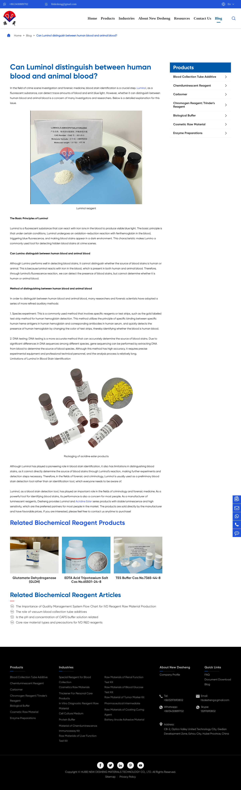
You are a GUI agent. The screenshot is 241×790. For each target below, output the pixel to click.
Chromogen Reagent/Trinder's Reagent (194, 105)
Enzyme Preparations (187, 133)
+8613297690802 (173, 700)
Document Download (218, 679)
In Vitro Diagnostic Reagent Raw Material (79, 706)
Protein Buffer (67, 719)
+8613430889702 (18, 4)
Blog (218, 18)
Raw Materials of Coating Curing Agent (124, 712)
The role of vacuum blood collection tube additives (51, 611)
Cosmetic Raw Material (189, 124)
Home (92, 18)
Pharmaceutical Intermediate (122, 703)
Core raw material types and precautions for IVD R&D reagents (59, 622)
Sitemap (110, 776)
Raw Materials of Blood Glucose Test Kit (123, 690)
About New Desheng (154, 18)
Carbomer (180, 94)
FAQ (207, 674)
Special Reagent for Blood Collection (75, 680)
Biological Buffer (184, 115)
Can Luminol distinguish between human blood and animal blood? (76, 35)
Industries (127, 18)
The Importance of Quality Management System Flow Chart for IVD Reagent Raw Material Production (86, 606)
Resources (182, 18)
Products (108, 18)
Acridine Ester (84, 501)
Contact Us (202, 18)
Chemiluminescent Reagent (192, 85)
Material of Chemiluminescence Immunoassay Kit (78, 728)
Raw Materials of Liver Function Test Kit (78, 738)
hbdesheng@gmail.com (63, 4)
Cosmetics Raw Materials (74, 687)
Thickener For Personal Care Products (76, 696)
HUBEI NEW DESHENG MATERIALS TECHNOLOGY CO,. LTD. (116, 771)
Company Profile (170, 674)
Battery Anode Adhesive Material (124, 719)
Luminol (141, 88)
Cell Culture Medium (71, 713)
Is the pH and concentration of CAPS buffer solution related (57, 617)
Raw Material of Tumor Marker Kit (124, 697)
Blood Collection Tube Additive (194, 77)
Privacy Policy (127, 776)
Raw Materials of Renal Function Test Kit (123, 680)
